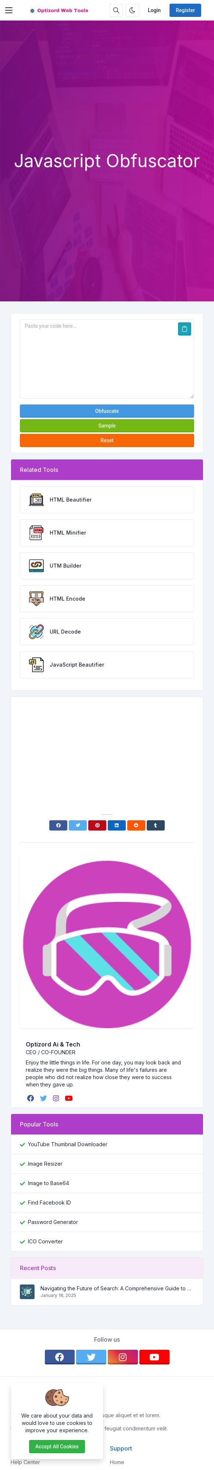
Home (117, 1462)
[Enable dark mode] (132, 10)
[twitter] (44, 1098)
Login (154, 10)
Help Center (25, 1462)
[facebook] (31, 1098)
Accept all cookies (57, 1446)
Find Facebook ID (49, 1202)
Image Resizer (45, 1164)
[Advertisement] (107, 95)
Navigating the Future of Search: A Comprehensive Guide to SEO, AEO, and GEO (117, 1288)
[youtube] (69, 1098)
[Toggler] (9, 10)
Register (185, 10)
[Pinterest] (97, 825)
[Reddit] (136, 825)
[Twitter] (78, 825)
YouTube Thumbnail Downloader (67, 1144)
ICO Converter (45, 1241)
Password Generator (53, 1222)
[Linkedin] (117, 825)
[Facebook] (58, 825)
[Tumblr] (156, 825)
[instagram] (56, 1098)
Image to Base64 (48, 1183)
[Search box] (116, 10)
